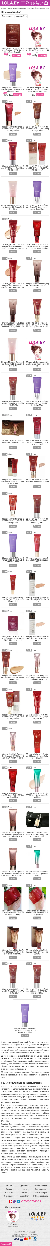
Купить (15, 55)
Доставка (24, 1185)
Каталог (9, 1185)
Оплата (24, 1189)
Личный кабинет (40, 1185)
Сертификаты (40, 1189)
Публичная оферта (40, 1196)
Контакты (9, 1192)
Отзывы (24, 1192)
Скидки (9, 1189)
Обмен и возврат (40, 1192)
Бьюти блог (24, 1196)
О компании (8, 1196)
